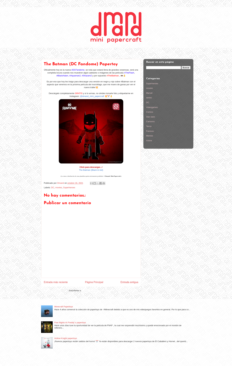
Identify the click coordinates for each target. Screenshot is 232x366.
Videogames (152, 107)
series (149, 97)
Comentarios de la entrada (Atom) (97, 290)
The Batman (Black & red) (91, 170)
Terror (149, 126)
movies (58, 187)
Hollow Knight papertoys (65, 338)
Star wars (150, 117)
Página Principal (94, 282)
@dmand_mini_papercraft (92, 96)
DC (52, 187)
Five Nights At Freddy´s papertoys (70, 322)
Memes (149, 136)
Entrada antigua (129, 282)
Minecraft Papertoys (63, 306)
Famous (150, 131)
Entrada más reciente (56, 282)
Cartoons (150, 121)
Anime (149, 140)
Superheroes (69, 187)
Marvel (149, 93)
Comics (149, 112)
